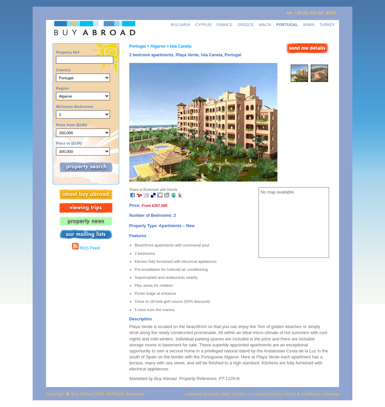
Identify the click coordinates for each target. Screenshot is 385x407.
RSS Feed (86, 247)
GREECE (245, 24)
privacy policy (268, 393)
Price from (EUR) (71, 125)
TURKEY (327, 24)
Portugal (137, 46)
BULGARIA (180, 24)
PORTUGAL (287, 24)
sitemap (331, 393)
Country (63, 70)
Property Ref (67, 52)
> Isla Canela (179, 46)
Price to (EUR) (69, 143)
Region (62, 88)
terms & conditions (303, 393)
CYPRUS (203, 24)
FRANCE (224, 24)
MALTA (265, 24)
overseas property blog (207, 393)
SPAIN (308, 24)
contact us (242, 393)
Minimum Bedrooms (74, 106)
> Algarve (156, 46)
